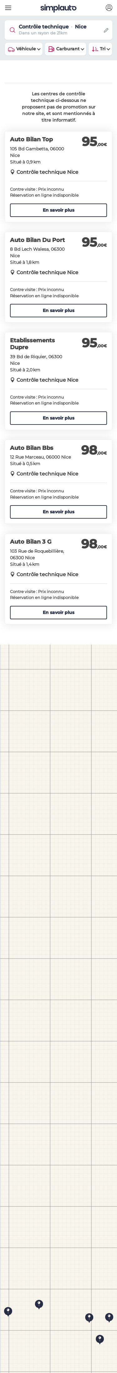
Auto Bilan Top (31, 139)
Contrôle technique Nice (47, 172)
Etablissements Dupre (32, 344)
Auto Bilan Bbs (31, 448)
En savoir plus (58, 210)
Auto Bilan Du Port (37, 240)
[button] (108, 8)
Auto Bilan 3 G (30, 541)
